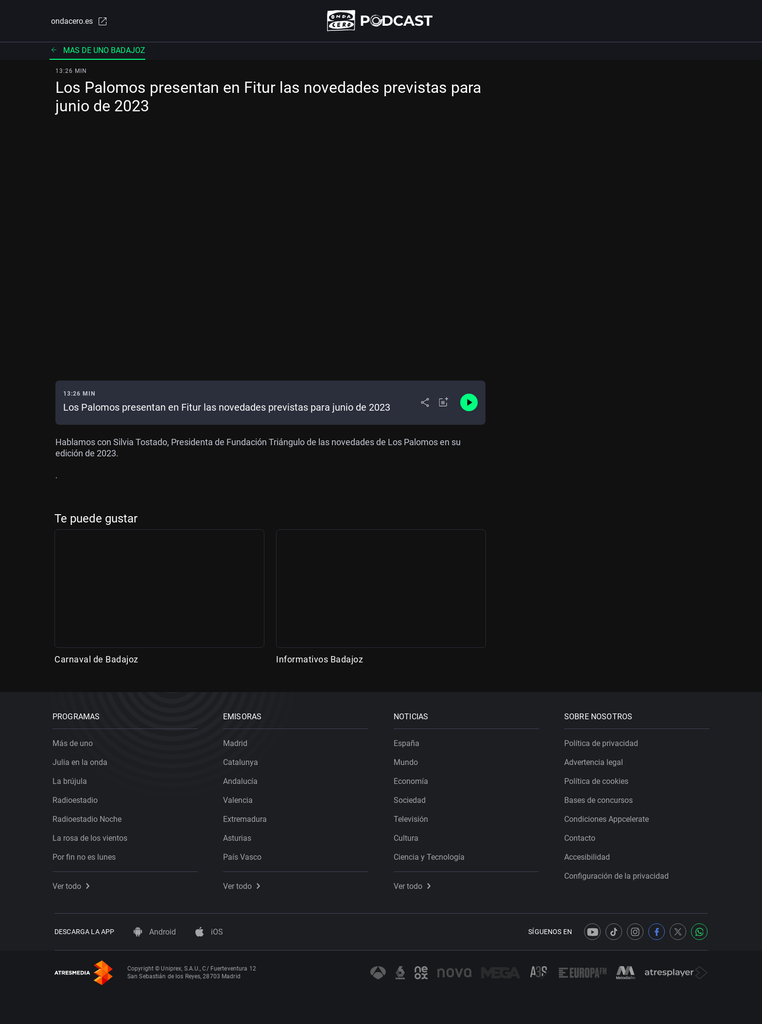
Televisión (413, 817)
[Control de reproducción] (469, 403)
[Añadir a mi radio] (443, 403)
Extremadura (247, 817)
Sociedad (412, 798)
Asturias (239, 836)
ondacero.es (77, 21)
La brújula (71, 779)
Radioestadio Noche (88, 817)
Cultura (408, 836)
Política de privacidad (603, 741)
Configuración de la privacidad (618, 874)
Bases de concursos (600, 798)
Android (155, 932)
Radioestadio (77, 798)
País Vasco (244, 855)
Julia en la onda (81, 760)
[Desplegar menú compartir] (425, 403)
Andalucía (242, 779)
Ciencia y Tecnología (431, 855)
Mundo (408, 760)
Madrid (237, 741)
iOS (209, 932)
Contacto (581, 836)
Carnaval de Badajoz (96, 660)
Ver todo (72, 884)
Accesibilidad (589, 855)
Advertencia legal (595, 760)
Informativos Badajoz (319, 660)
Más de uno (74, 741)
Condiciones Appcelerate (608, 817)
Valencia (240, 798)
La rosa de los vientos (91, 836)
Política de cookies (598, 779)
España (408, 741)
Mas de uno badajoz (97, 50)
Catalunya (242, 760)
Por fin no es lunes (86, 855)
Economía (413, 779)
